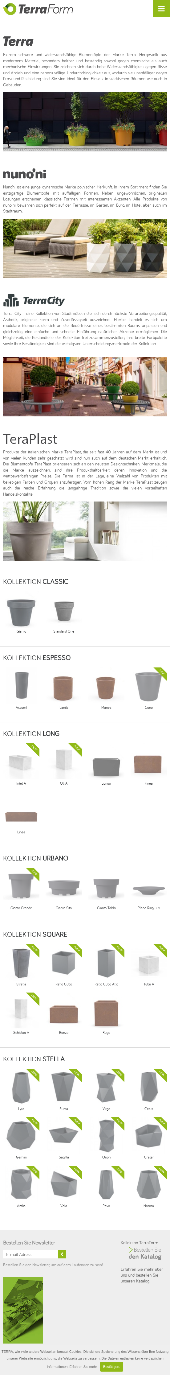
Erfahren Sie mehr (83, 1367)
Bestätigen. (111, 1367)
